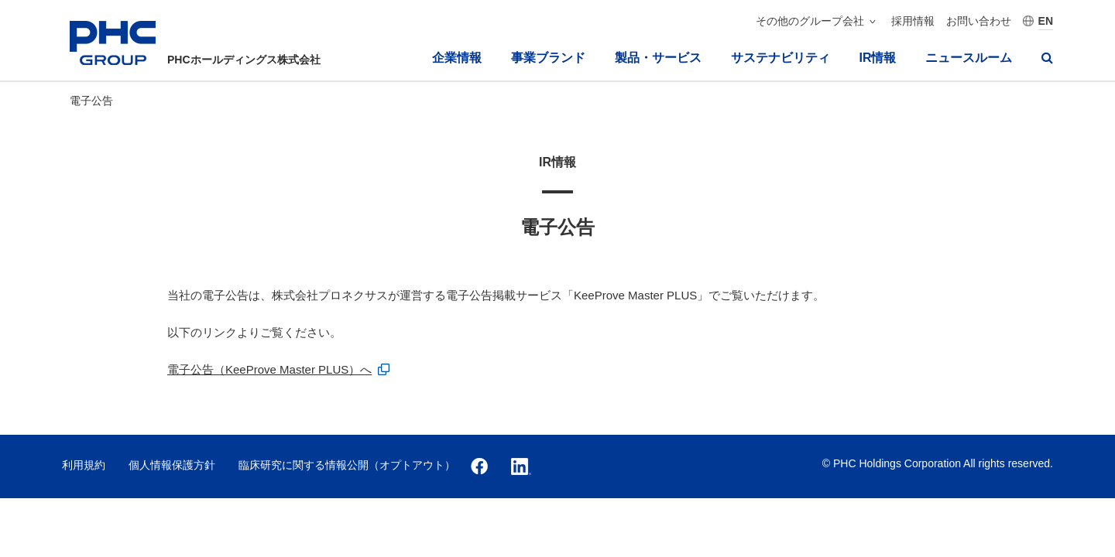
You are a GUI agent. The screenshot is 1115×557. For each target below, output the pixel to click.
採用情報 (913, 20)
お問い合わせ (978, 20)
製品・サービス (658, 57)
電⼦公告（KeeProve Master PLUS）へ (269, 369)
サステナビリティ (780, 57)
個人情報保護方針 (172, 465)
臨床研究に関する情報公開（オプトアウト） (346, 465)
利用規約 (83, 465)
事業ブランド (548, 57)
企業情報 (457, 57)
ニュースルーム (968, 57)
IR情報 (877, 57)
